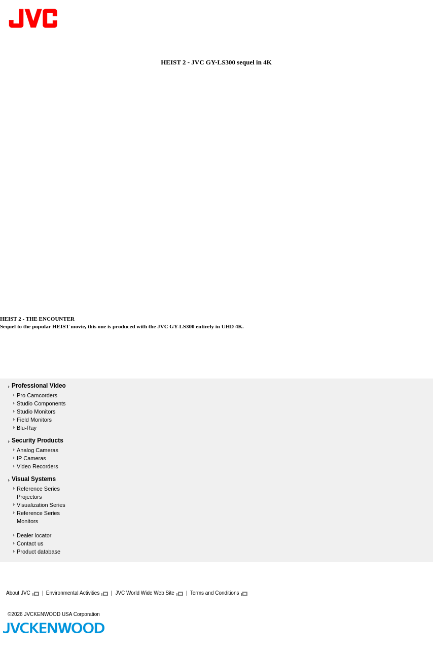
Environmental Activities (73, 593)
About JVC (18, 593)
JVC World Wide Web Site (144, 593)
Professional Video (39, 386)
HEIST (60, 326)
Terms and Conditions (214, 593)
